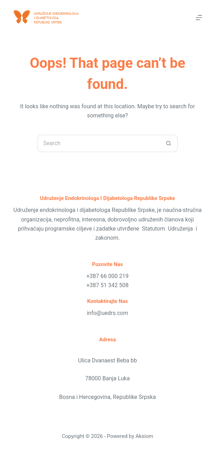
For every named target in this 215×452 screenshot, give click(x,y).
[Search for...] (98, 143)
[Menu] (199, 17)
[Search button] (169, 143)
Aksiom (145, 436)
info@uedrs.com (107, 313)
